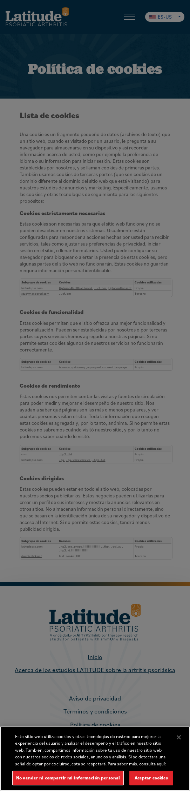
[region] (95, 758)
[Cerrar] (178, 737)
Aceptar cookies (151, 778)
